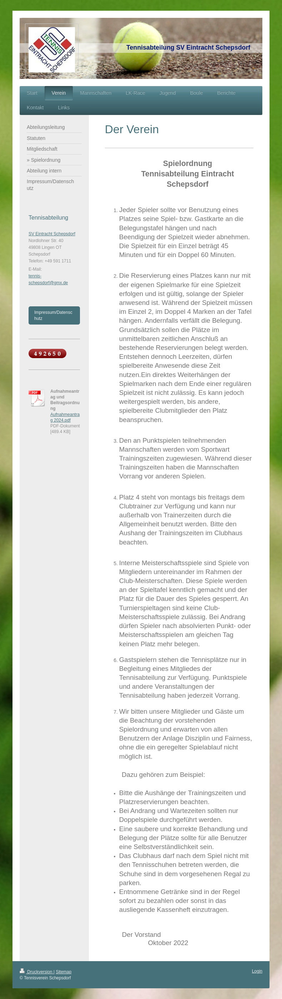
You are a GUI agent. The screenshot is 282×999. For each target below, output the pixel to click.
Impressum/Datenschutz (53, 315)
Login (257, 971)
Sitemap (63, 971)
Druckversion (37, 971)
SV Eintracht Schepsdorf (52, 233)
